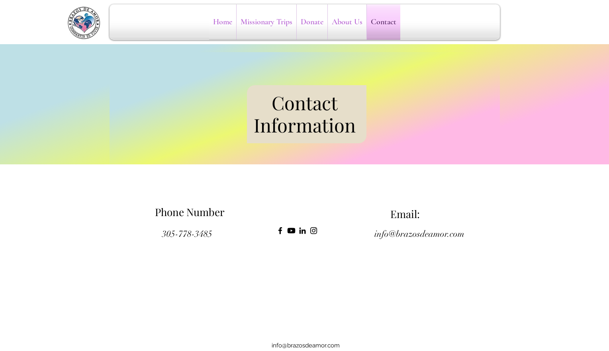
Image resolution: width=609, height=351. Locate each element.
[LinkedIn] (302, 230)
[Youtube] (291, 230)
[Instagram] (313, 230)
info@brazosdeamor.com (419, 233)
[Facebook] (280, 230)
